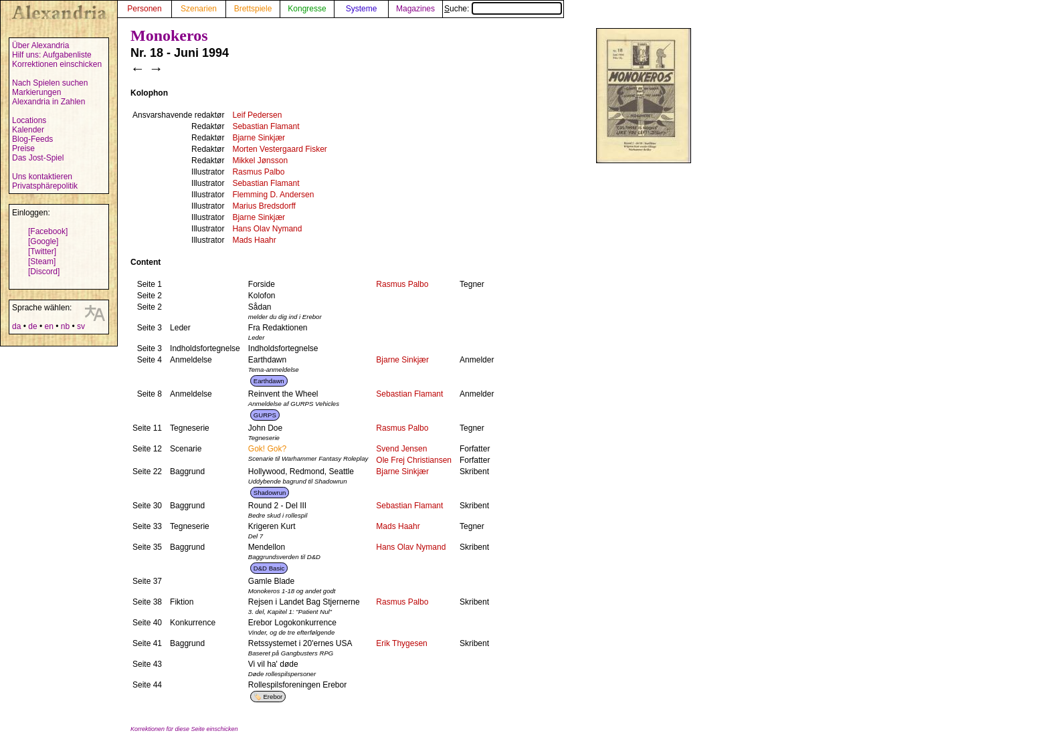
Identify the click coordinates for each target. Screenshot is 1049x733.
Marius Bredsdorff (263, 206)
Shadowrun (270, 492)
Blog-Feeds (32, 139)
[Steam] (42, 261)
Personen (144, 8)
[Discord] (44, 271)
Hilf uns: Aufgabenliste (52, 55)
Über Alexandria (40, 45)
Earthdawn (269, 381)
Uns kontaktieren (42, 176)
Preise (23, 148)
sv (81, 326)
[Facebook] (48, 231)
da (16, 326)
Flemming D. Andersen (273, 194)
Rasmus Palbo (258, 172)
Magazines (415, 8)
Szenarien (199, 8)
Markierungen (36, 92)
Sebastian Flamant (265, 126)
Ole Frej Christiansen (414, 460)
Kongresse (307, 8)
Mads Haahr (254, 240)
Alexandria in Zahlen (48, 101)
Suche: (503, 8)
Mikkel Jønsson (260, 160)
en (48, 326)
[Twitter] (42, 251)
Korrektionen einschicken (57, 64)
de (32, 326)
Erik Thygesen (401, 643)
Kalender (28, 129)
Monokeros (169, 35)
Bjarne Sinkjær (258, 137)
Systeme (361, 8)
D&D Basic (269, 568)
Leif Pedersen (257, 115)
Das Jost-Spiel (38, 158)
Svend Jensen (401, 448)
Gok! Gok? (267, 448)
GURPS (265, 415)
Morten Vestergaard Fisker (279, 149)
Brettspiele (253, 8)
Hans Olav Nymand (267, 228)
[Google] (43, 241)
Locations (29, 120)
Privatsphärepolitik (45, 186)
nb (65, 326)
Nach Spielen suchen (50, 83)
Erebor (272, 696)
